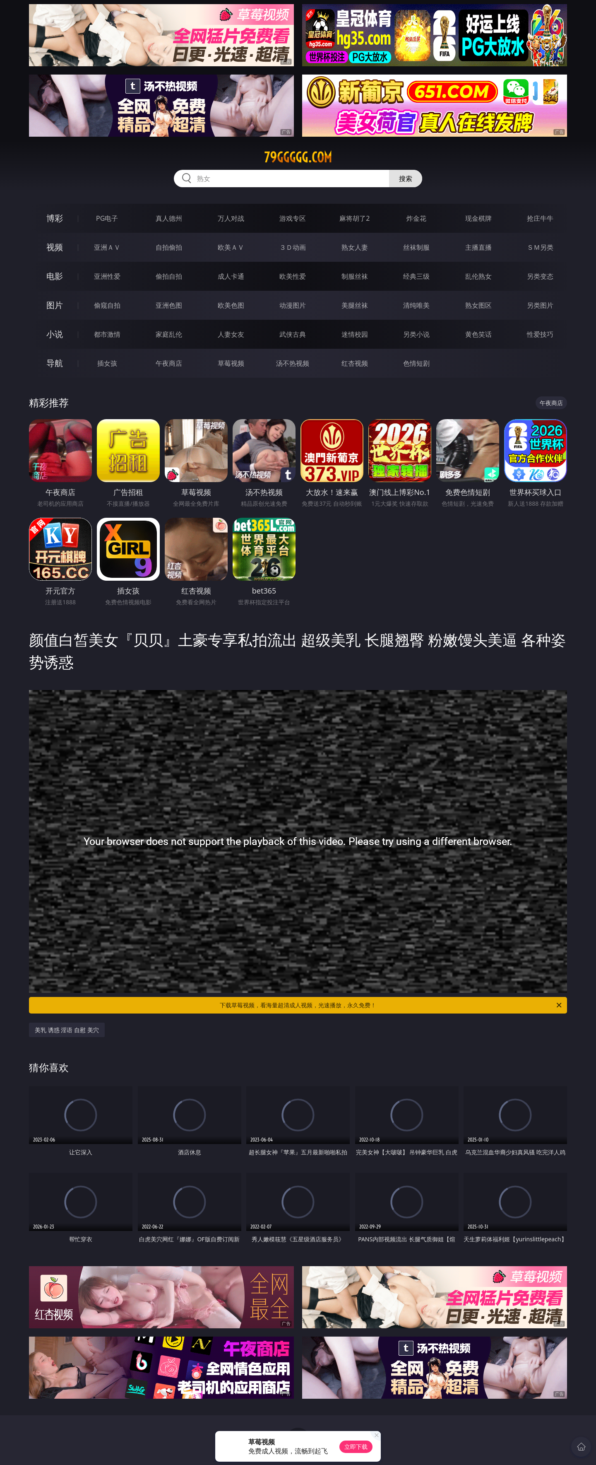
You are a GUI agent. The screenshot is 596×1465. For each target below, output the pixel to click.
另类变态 (540, 276)
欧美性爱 (292, 276)
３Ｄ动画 (292, 247)
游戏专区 (292, 218)
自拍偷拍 (169, 247)
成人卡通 (231, 276)
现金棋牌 (478, 218)
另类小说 (416, 334)
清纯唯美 (416, 305)
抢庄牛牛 (540, 218)
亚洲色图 (169, 305)
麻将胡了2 (354, 218)
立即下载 (356, 1447)
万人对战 (231, 218)
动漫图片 (292, 305)
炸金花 (416, 218)
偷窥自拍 (107, 305)
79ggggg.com (298, 157)
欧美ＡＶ (231, 247)
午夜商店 (169, 363)
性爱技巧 (540, 334)
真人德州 (169, 218)
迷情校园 (354, 334)
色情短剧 (416, 363)
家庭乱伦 (169, 334)
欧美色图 (231, 305)
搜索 (405, 178)
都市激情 (107, 334)
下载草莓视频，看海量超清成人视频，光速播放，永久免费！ (391, 1005)
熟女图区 (478, 305)
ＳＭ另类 (540, 247)
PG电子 (107, 218)
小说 (54, 334)
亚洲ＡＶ (107, 247)
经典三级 (416, 276)
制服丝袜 (354, 276)
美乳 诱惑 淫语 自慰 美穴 (67, 1030)
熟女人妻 (354, 247)
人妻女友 (231, 334)
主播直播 (478, 247)
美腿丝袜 (354, 305)
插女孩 (107, 363)
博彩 (54, 218)
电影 (54, 276)
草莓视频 (231, 363)
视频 (54, 247)
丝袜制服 (416, 247)
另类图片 (540, 305)
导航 (54, 363)
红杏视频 (354, 363)
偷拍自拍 (169, 276)
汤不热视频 (292, 363)
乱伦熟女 (478, 276)
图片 (54, 305)
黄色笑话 (478, 334)
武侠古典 (292, 334)
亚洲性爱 (107, 276)
